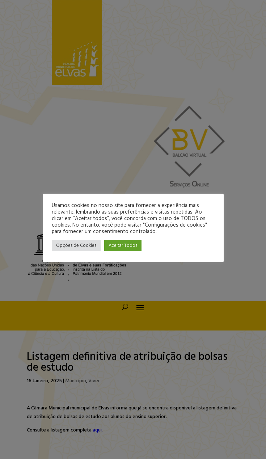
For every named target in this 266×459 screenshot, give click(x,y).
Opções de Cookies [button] (76, 245)
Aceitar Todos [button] (123, 245)
